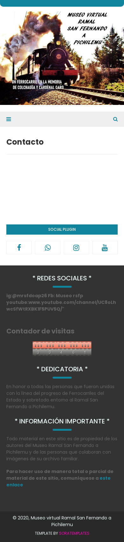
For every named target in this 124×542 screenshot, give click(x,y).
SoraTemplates (74, 533)
